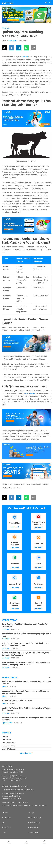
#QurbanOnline (7, 488)
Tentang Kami (6, 817)
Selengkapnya (26, 753)
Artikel (4, 832)
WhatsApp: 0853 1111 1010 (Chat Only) (15, 802)
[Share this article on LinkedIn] (18, 47)
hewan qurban (29, 393)
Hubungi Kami (6, 827)
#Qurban (45, 484)
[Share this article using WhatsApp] (26, 47)
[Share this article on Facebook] (11, 47)
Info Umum (6, 28)
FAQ (3, 822)
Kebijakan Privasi (34, 822)
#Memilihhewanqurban (33, 484)
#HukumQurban (19, 484)
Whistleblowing (33, 832)
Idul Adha (25, 57)
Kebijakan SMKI (33, 827)
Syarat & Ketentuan (34, 817)
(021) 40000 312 (15, 776)
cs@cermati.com (15, 780)
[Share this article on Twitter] (4, 47)
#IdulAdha (17, 488)
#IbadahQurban (7, 484)
